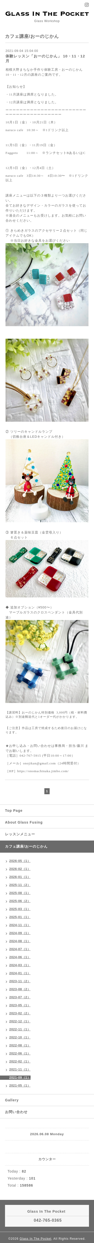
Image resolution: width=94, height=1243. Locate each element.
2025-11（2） (20, 885)
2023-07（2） (20, 997)
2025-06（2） (20, 901)
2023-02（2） (20, 1013)
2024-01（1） (20, 973)
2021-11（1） (20, 1069)
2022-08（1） (20, 1045)
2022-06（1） (20, 1053)
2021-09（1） (20, 1077)
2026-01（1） (20, 877)
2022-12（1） (20, 1021)
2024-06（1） (20, 957)
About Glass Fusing (24, 822)
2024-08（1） (20, 941)
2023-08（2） (20, 989)
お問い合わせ (16, 1112)
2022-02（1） (20, 1061)
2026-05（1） (20, 861)
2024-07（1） (20, 949)
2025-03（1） (20, 909)
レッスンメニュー (20, 834)
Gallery (12, 1100)
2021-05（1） (20, 1085)
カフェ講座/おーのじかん (26, 846)
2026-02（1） (20, 869)
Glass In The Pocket (35, 1238)
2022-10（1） (20, 1037)
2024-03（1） (20, 965)
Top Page (14, 811)
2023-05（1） (20, 1005)
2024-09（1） (20, 933)
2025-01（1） (20, 917)
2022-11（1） (20, 1029)
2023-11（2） (20, 981)
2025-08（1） (20, 893)
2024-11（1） (20, 925)
